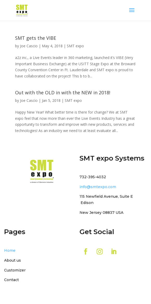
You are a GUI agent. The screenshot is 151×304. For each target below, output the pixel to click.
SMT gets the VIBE (35, 38)
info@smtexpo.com (97, 186)
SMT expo (75, 45)
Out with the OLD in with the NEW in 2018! (62, 92)
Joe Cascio (29, 45)
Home (11, 250)
